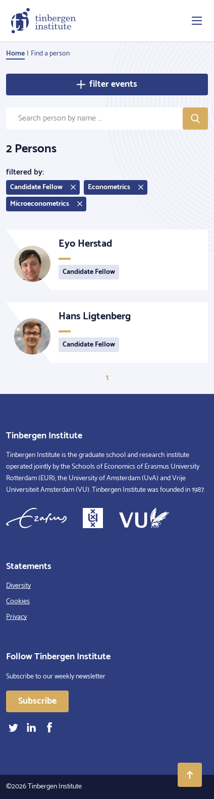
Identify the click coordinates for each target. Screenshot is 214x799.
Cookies (18, 601)
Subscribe (37, 701)
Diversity (18, 586)
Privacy (16, 617)
